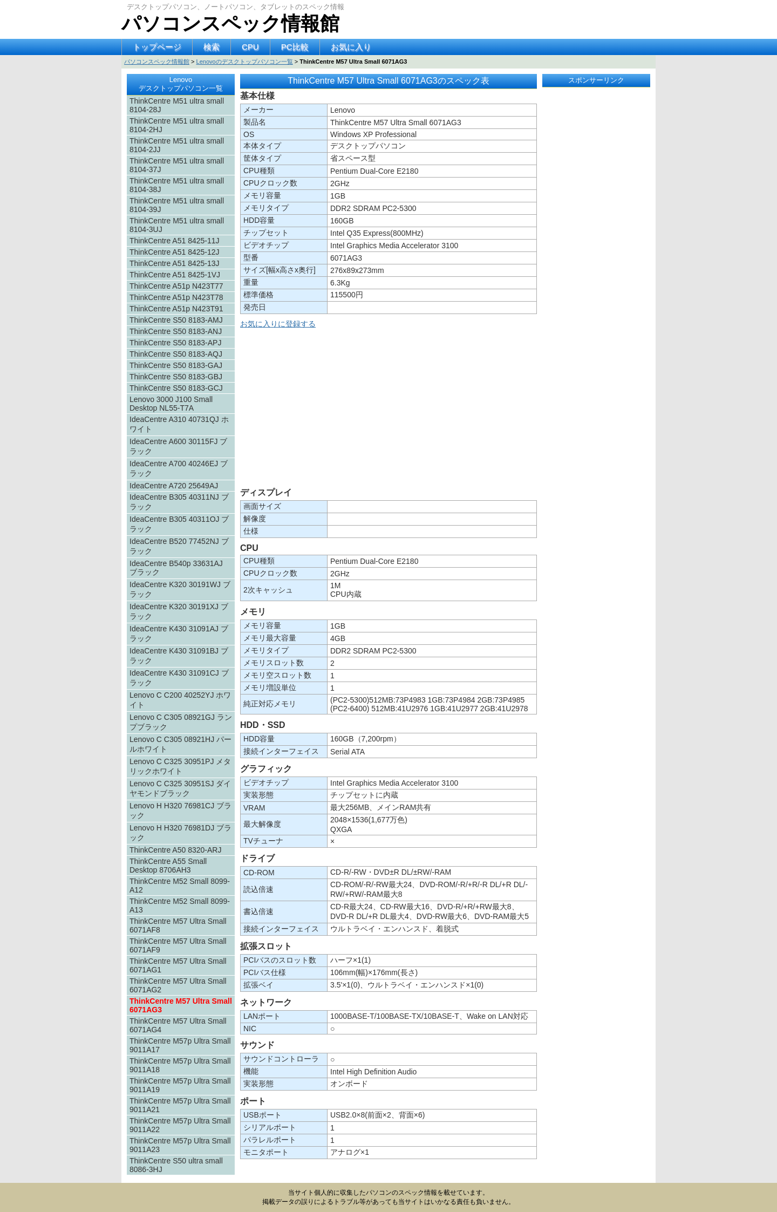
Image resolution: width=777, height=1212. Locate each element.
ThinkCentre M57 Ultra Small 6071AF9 (178, 945)
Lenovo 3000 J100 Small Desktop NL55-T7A (171, 403)
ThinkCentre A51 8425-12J (175, 252)
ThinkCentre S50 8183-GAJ (176, 365)
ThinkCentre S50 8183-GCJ (176, 388)
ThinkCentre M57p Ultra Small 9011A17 (180, 1045)
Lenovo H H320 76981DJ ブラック (180, 832)
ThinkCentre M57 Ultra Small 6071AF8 (178, 925)
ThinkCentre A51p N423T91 (176, 308)
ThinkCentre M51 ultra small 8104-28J (177, 105)
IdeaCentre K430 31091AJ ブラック (179, 633)
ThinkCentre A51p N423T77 (176, 286)
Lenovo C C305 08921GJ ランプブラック (181, 722)
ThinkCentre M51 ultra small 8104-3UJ (177, 225)
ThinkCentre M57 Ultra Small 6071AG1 (178, 965)
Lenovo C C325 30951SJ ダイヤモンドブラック (180, 788)
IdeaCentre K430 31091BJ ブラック (179, 655)
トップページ (157, 46)
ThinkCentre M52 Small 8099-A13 (180, 905)
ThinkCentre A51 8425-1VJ (175, 274)
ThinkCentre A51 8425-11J (175, 240)
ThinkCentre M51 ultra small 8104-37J (177, 165)
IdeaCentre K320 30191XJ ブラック (179, 611)
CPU (250, 46)
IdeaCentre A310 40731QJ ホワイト (179, 424)
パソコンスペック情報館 (230, 23)
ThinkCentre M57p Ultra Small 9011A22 (180, 1125)
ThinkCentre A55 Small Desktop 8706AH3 (168, 865)
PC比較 (295, 46)
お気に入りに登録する (278, 323)
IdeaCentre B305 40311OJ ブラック (179, 524)
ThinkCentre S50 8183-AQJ (176, 354)
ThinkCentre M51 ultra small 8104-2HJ (177, 125)
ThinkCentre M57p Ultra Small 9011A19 (180, 1085)
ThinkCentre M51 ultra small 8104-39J (177, 205)
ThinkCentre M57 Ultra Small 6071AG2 (178, 985)
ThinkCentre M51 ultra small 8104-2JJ (177, 145)
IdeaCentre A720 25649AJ (174, 485)
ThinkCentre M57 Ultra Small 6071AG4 (178, 1025)
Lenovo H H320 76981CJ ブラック (180, 810)
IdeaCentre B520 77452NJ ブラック (179, 546)
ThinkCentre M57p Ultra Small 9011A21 (180, 1105)
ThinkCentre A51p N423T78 (176, 297)
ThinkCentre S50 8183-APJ (175, 342)
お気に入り (351, 46)
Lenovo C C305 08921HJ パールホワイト (180, 744)
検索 (211, 46)
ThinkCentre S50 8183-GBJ (176, 376)
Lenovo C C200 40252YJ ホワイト (180, 700)
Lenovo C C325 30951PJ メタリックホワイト (180, 766)
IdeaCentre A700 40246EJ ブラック (179, 468)
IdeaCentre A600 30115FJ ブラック (178, 446)
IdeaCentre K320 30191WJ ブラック (180, 589)
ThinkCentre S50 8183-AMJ (176, 320)
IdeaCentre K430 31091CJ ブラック (179, 678)
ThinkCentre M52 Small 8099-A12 (180, 885)
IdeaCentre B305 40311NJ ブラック (179, 502)
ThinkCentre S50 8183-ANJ (176, 331)
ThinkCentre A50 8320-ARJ (175, 850)
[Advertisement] (388, 410)
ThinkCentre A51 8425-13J (175, 263)
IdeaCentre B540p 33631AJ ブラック (176, 567)
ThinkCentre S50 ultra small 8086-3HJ (176, 1165)
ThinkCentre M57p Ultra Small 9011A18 (180, 1065)
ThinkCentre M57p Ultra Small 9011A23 (180, 1145)
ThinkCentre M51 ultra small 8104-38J (177, 185)
